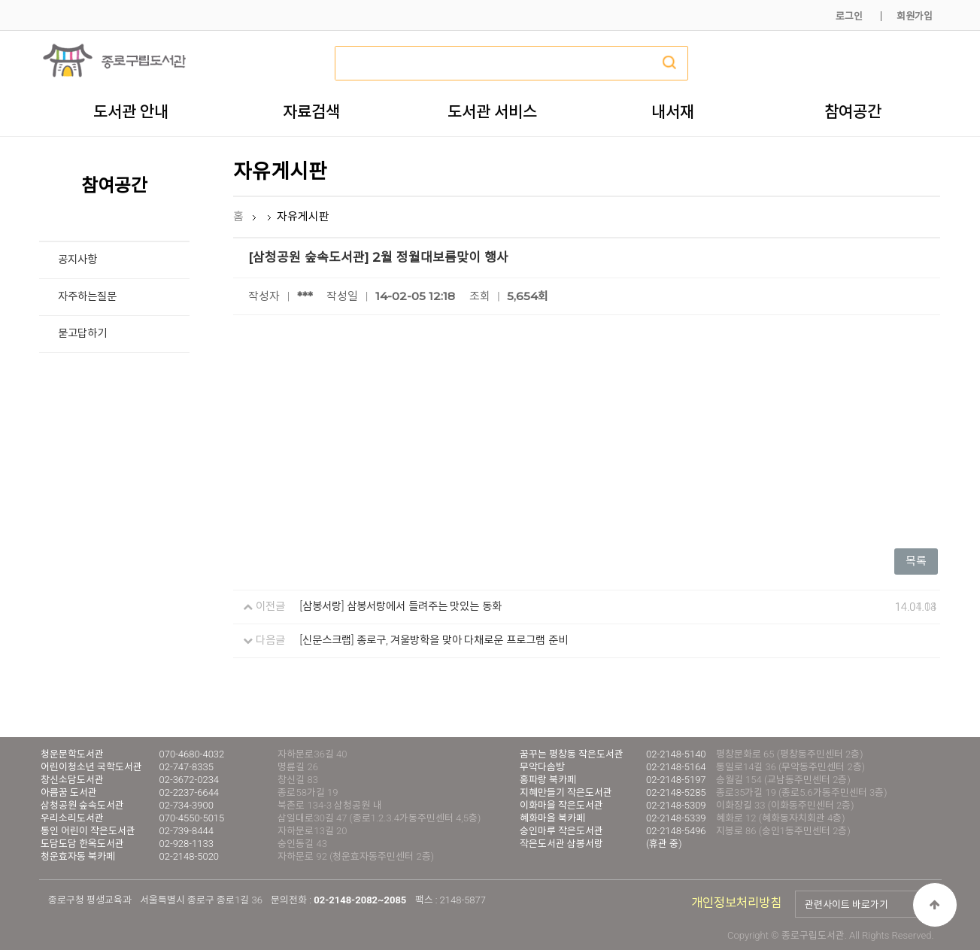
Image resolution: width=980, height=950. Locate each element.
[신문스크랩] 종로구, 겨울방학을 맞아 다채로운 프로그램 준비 (434, 640)
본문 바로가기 (0, 0)
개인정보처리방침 (736, 903)
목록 (916, 561)
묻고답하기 (82, 333)
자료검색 (311, 111)
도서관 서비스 (492, 111)
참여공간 (852, 111)
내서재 (672, 111)
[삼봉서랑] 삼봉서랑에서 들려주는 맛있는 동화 (401, 606)
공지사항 (77, 259)
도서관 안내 (130, 111)
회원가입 (915, 16)
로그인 (849, 16)
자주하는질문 (87, 296)
